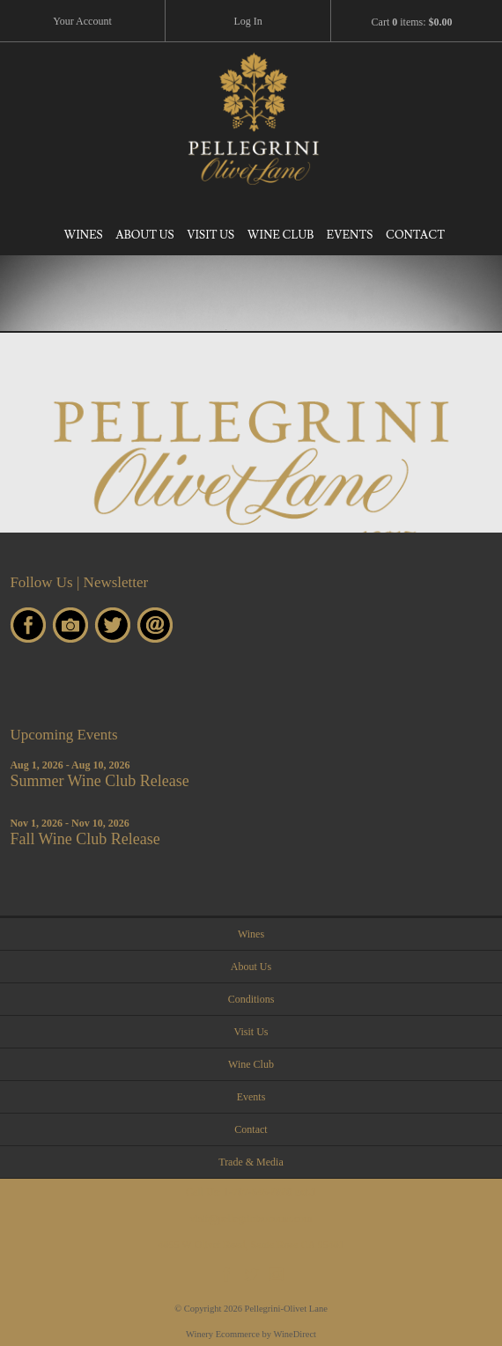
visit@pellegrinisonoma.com (251, 1218)
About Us (144, 235)
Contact (415, 235)
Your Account (82, 21)
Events (350, 235)
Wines (82, 235)
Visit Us (210, 235)
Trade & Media (251, 1162)
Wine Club (280, 235)
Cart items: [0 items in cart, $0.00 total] (412, 22)
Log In (247, 21)
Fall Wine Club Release (84, 839)
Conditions (251, 999)
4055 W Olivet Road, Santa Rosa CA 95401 (251, 1245)
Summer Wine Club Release (99, 781)
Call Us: (251, 1192)
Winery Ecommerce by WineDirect (251, 1334)
